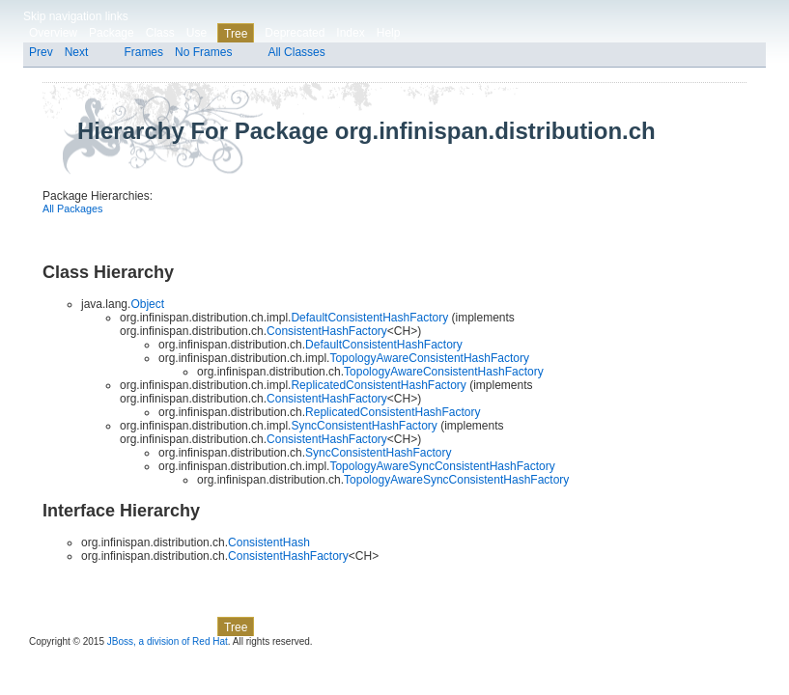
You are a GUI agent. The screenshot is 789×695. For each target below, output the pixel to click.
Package (111, 33)
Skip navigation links (75, 16)
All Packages (72, 208)
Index (350, 33)
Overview (53, 33)
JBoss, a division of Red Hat (167, 641)
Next (77, 52)
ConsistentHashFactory (327, 331)
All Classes (296, 52)
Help (389, 33)
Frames (143, 52)
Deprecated (294, 33)
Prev (41, 52)
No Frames (203, 52)
